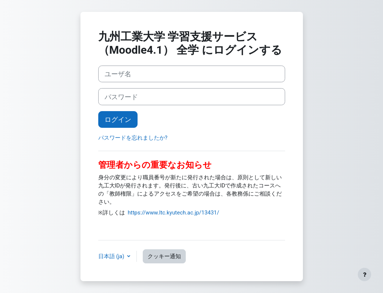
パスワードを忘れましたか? (133, 137)
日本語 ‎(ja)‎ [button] (112, 256)
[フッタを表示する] (364, 274)
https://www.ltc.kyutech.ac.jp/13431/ (173, 212)
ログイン (118, 119)
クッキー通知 (164, 256)
